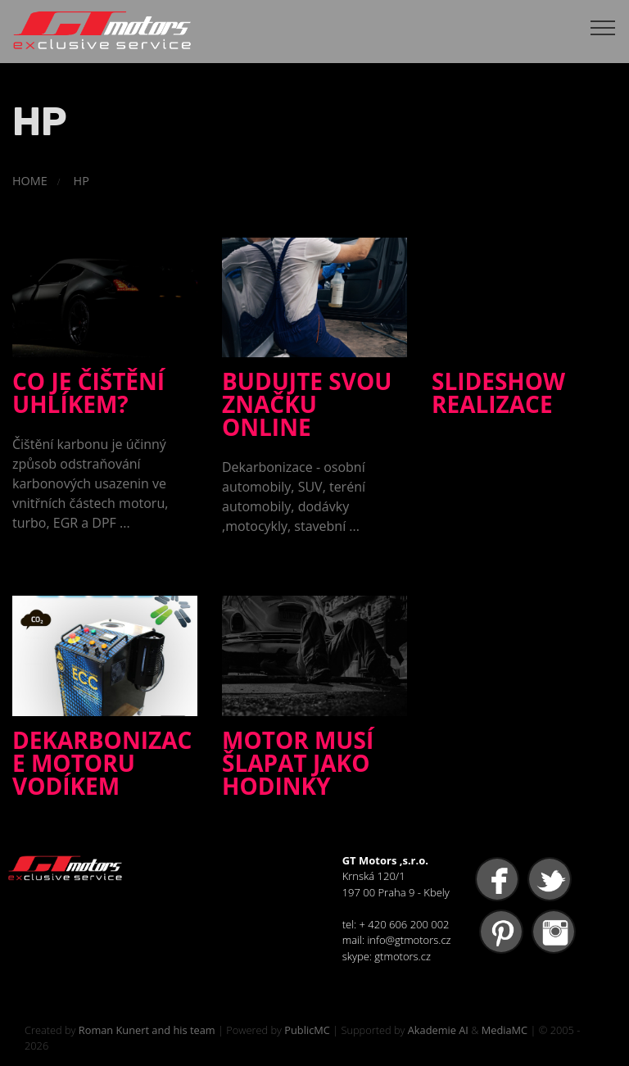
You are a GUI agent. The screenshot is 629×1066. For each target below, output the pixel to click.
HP (81, 180)
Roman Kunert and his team (147, 1030)
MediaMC (504, 1030)
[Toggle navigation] (603, 27)
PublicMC (307, 1030)
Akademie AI (438, 1030)
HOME (30, 180)
